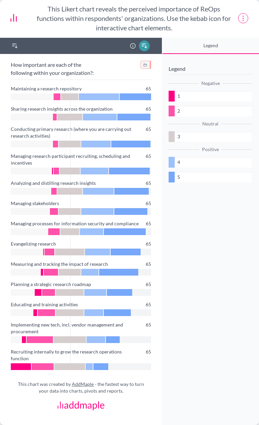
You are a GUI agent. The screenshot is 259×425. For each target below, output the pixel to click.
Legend (210, 45)
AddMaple (83, 384)
